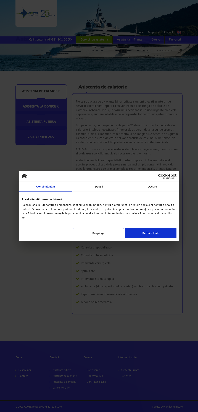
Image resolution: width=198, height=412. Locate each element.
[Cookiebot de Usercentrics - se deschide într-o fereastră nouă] (160, 176)
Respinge (99, 232)
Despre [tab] (152, 186)
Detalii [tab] (99, 186)
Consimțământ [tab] (45, 186)
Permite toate (150, 232)
